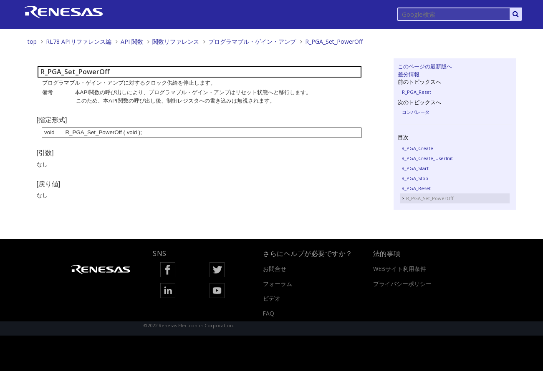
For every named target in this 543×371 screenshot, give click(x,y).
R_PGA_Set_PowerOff (334, 41)
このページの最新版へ (425, 66)
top (32, 41)
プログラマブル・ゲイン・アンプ (252, 41)
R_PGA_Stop (415, 178)
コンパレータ (415, 112)
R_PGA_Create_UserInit (427, 158)
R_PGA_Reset (416, 92)
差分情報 (408, 74)
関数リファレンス (175, 41)
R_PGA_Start (415, 168)
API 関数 (132, 41)
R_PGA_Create (417, 148)
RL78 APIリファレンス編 (78, 41)
